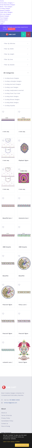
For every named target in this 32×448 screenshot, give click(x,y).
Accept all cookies (22, 445)
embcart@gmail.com (10, 402)
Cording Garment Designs (13, 84)
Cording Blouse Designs (12, 99)
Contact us (4, 423)
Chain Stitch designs (6, 12)
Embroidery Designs (7, 3)
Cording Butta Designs (12, 102)
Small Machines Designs (7, 4)
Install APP (11, 29)
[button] (16, 73)
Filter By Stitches (16, 43)
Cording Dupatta (10, 105)
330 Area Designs (5, 14)
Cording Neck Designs (12, 96)
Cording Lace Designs (11, 87)
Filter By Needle (16, 65)
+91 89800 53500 (14, 400)
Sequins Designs (5, 10)
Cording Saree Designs (12, 78)
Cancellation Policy (7, 421)
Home (2, 1)
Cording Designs (5, 8)
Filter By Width (16, 49)
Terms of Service (6, 415)
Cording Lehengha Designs (13, 81)
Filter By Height (16, 54)
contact (2, 22)
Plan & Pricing (5, 426)
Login (1, 23)
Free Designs (4, 18)
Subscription (4, 20)
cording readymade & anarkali (14, 90)
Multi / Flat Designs (6, 6)
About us (4, 413)
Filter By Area (16, 59)
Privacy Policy (5, 418)
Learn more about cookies (11, 441)
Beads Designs (4, 16)
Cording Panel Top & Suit (12, 93)
